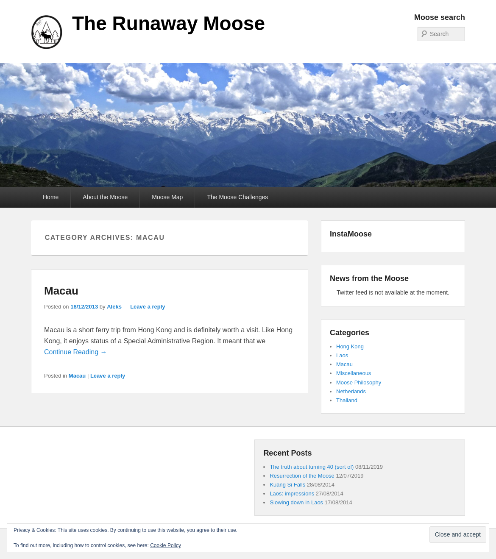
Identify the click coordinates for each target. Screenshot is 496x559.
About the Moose (105, 197)
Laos (342, 355)
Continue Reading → (75, 352)
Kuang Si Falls (287, 484)
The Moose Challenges (237, 197)
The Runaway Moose (168, 23)
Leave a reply (147, 306)
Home (51, 197)
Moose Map (167, 197)
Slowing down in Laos (296, 502)
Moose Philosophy (358, 382)
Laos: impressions (292, 493)
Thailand (346, 400)
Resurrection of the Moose (302, 476)
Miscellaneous (353, 373)
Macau (61, 290)
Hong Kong (350, 346)
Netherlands (351, 391)
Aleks (114, 306)
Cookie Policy (165, 545)
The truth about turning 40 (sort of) (312, 467)
